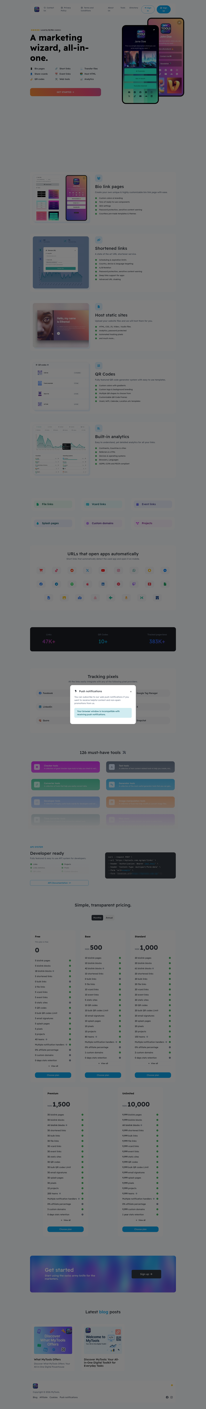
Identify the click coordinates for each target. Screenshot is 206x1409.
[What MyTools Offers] (53, 1356)
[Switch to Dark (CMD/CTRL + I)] (172, 1385)
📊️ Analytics (87, 79)
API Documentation (59, 895)
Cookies (54, 1397)
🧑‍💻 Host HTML (88, 74)
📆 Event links (63, 74)
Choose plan (53, 1075)
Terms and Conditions (87, 9)
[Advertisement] (103, 150)
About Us (111, 9)
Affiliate (43, 1397)
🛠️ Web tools (62, 79)
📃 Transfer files (89, 68)
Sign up (163, 9)
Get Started (65, 92)
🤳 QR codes (37, 79)
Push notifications (69, 1397)
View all (53, 1066)
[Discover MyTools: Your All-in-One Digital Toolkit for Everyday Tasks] (103, 1356)
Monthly (97, 917)
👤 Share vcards (39, 74)
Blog (35, 1397)
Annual (109, 917)
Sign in (148, 9)
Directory (133, 8)
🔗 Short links (63, 68)
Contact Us (49, 9)
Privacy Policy (66, 9)
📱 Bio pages (37, 68)
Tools (122, 8)
